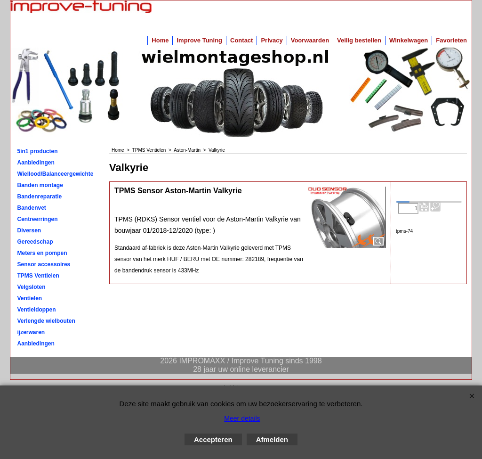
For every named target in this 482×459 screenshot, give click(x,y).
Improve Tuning (199, 40)
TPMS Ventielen (38, 275)
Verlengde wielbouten (46, 321)
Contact (241, 40)
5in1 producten (37, 151)
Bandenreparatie (39, 196)
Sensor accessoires (44, 264)
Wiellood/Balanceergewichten (55, 174)
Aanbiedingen (36, 162)
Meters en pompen (42, 253)
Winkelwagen (408, 40)
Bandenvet (31, 208)
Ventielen (29, 298)
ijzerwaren (31, 332)
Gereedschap (35, 241)
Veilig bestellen (359, 40)
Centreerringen (37, 219)
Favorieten (451, 40)
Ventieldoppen (36, 309)
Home (160, 40)
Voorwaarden (310, 40)
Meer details (242, 418)
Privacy (271, 40)
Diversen (29, 230)
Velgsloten (31, 287)
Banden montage (40, 185)
